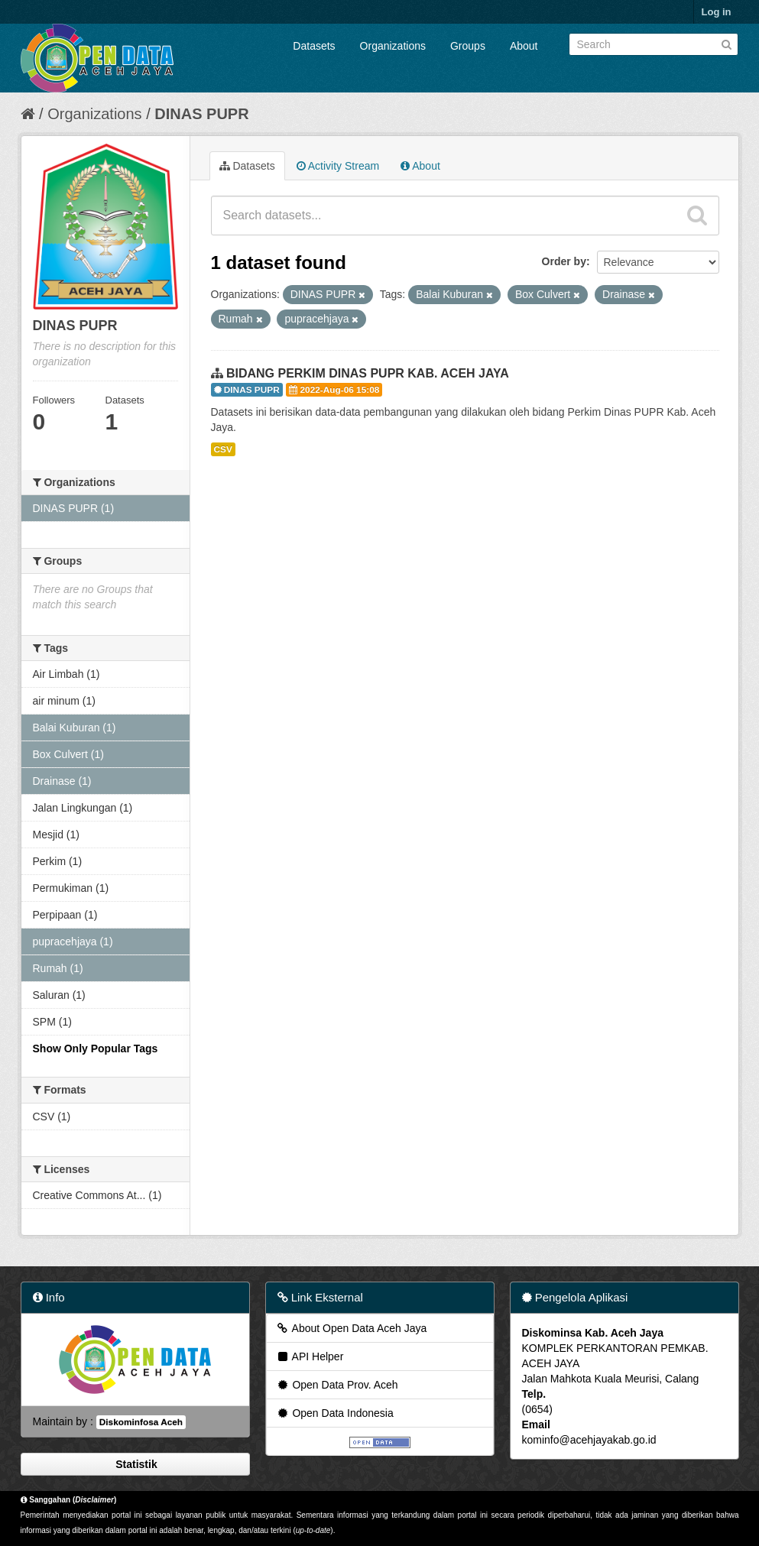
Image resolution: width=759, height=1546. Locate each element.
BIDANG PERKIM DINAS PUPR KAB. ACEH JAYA (367, 373)
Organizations (393, 46)
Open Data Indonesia (335, 1413)
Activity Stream (338, 166)
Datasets (314, 46)
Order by (564, 261)
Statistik (134, 1464)
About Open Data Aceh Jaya (351, 1328)
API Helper (310, 1356)
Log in (716, 12)
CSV (223, 449)
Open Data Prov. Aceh (337, 1385)
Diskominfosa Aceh (141, 1422)
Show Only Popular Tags (95, 1048)
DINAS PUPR (201, 113)
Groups (467, 46)
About (524, 46)
